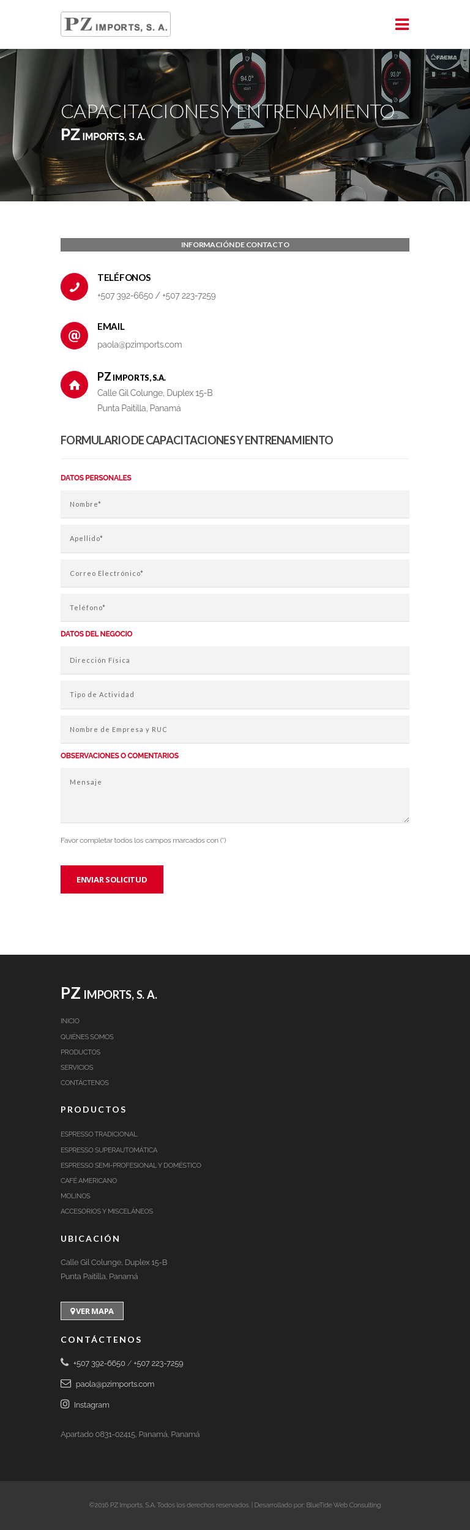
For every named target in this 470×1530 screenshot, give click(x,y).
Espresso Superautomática (109, 1150)
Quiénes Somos (87, 1037)
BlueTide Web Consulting (343, 1505)
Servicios (77, 1068)
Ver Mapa (92, 1310)
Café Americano (89, 1181)
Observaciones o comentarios (120, 756)
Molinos (76, 1196)
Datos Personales (96, 478)
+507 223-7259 (188, 295)
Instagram (85, 1404)
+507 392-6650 (126, 295)
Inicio (70, 1021)
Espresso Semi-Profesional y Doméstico (131, 1166)
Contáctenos (85, 1083)
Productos (80, 1052)
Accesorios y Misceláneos (107, 1211)
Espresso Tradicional (99, 1134)
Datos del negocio (96, 634)
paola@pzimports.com (139, 344)
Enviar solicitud (111, 879)
